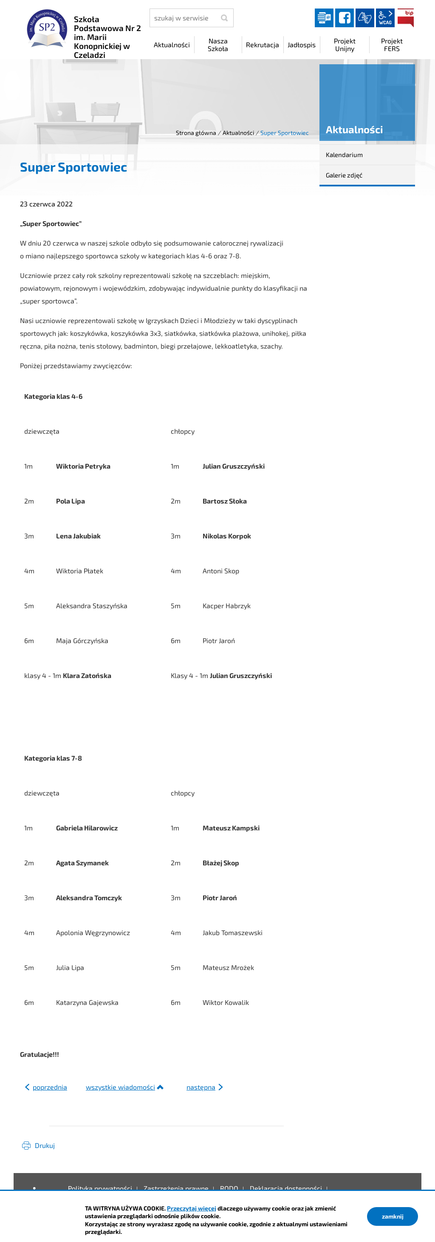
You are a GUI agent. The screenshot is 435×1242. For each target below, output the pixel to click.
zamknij (393, 1216)
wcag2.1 (385, 18)
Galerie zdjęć (344, 175)
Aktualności (238, 132)
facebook (344, 18)
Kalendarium (344, 154)
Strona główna (196, 132)
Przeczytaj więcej (191, 1208)
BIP (405, 18)
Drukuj (45, 1145)
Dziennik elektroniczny (324, 18)
